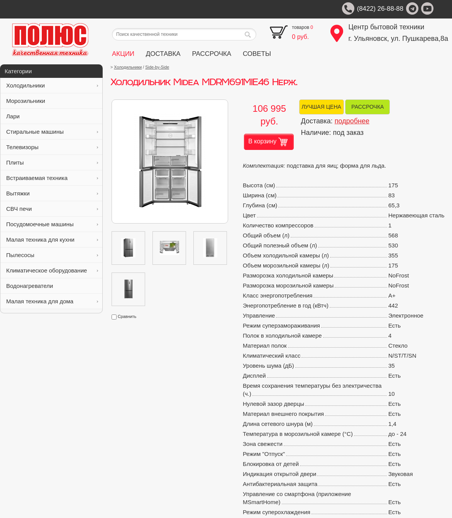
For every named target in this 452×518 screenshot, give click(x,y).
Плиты (52, 162)
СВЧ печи (52, 208)
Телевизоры (52, 147)
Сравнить (124, 316)
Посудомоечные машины (52, 224)
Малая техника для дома (52, 301)
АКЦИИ (123, 53)
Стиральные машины (52, 131)
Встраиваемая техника (52, 178)
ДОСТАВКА (163, 53)
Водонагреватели (52, 286)
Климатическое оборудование (52, 270)
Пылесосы (52, 255)
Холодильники (52, 85)
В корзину (268, 141)
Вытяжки (52, 193)
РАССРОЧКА (211, 53)
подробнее (352, 121)
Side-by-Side (157, 67)
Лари (52, 116)
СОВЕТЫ (257, 53)
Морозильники (52, 101)
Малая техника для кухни (52, 239)
